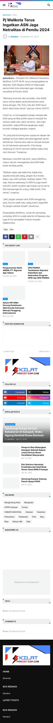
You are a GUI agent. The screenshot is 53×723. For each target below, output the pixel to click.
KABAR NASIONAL (13, 512)
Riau (15, 15)
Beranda (7, 15)
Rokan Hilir (17, 521)
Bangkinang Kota (12, 502)
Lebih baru (9, 351)
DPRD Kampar (11, 507)
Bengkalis (28, 502)
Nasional (41, 512)
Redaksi (6, 693)
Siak (28, 521)
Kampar (29, 512)
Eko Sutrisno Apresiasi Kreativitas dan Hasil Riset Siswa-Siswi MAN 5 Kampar (34, 467)
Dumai (25, 507)
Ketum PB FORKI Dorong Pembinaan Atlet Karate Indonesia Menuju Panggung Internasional (13, 307)
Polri (34, 517)
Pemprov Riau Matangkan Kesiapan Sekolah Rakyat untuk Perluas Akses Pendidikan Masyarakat (33, 451)
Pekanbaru (10, 517)
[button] (4, 5)
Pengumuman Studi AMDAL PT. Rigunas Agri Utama (12, 270)
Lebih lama (44, 351)
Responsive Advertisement (26, 582)
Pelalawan (23, 517)
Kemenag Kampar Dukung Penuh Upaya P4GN (33, 480)
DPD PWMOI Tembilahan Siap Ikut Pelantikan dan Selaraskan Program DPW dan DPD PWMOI (38, 273)
